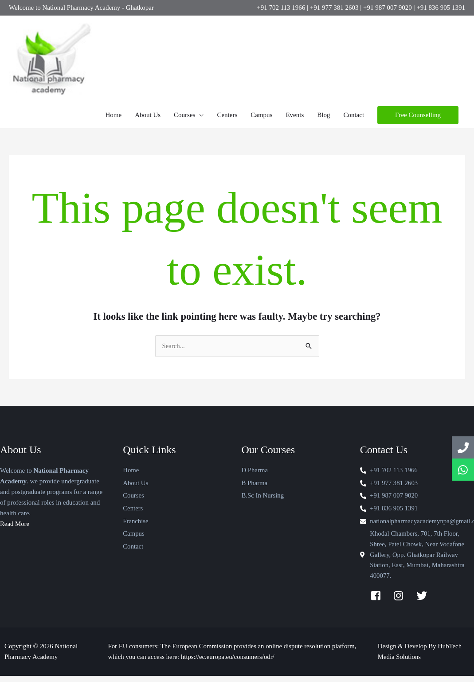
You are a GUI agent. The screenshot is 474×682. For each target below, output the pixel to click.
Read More (15, 529)
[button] (417, 120)
